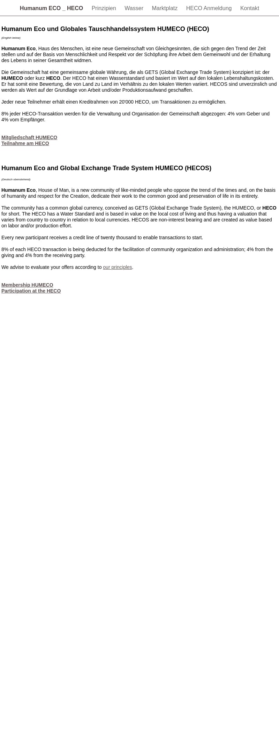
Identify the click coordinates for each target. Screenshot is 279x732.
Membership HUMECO (27, 285)
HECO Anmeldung (209, 8)
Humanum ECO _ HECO (52, 8)
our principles (117, 267)
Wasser (135, 8)
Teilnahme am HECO (25, 143)
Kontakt (249, 8)
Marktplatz (165, 8)
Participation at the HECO (31, 291)
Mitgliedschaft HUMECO (29, 137)
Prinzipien (105, 8)
